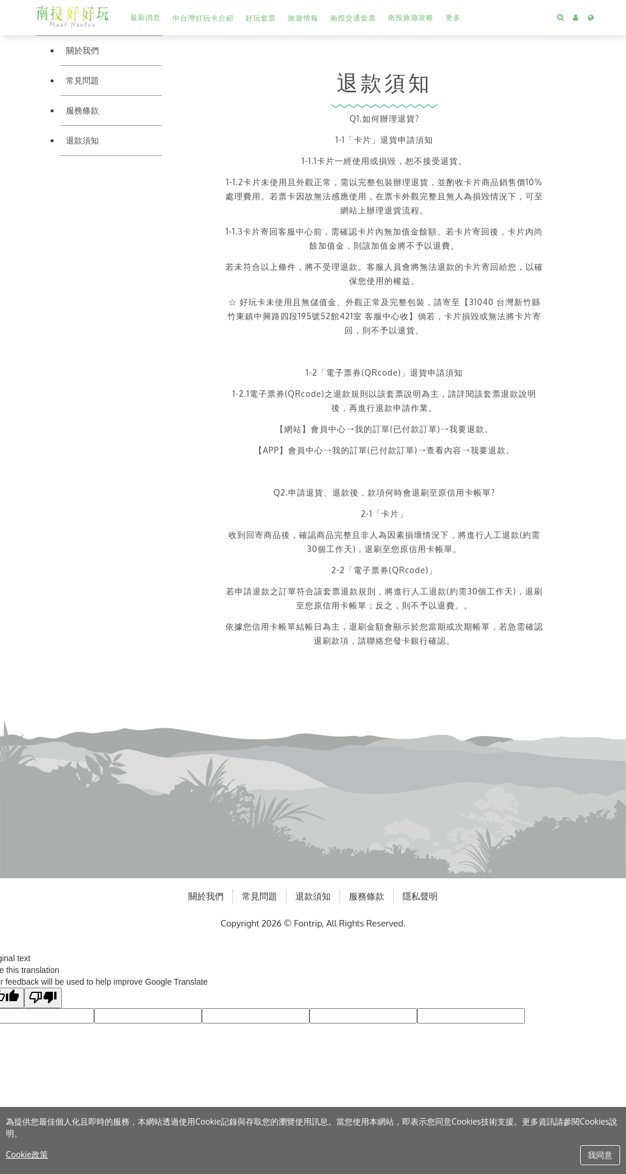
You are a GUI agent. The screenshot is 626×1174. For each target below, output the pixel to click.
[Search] (560, 17)
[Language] (590, 17)
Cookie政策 (27, 1154)
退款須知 (82, 140)
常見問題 (82, 80)
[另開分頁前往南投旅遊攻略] (410, 17)
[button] (203, 17)
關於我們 (82, 50)
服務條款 (82, 110)
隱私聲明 (420, 896)
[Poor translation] (43, 998)
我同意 (600, 1155)
